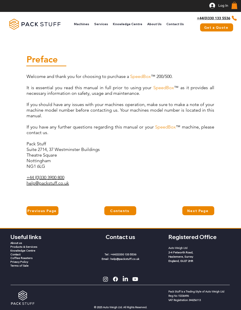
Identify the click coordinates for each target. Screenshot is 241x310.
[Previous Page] (42, 210)
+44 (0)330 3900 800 (45, 177)
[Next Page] (198, 210)
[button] (234, 5)
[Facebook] (115, 279)
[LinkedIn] (125, 279)
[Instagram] (105, 279)
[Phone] (234, 18)
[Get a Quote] (216, 27)
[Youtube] (135, 279)
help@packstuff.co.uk (48, 183)
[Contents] (120, 210)
